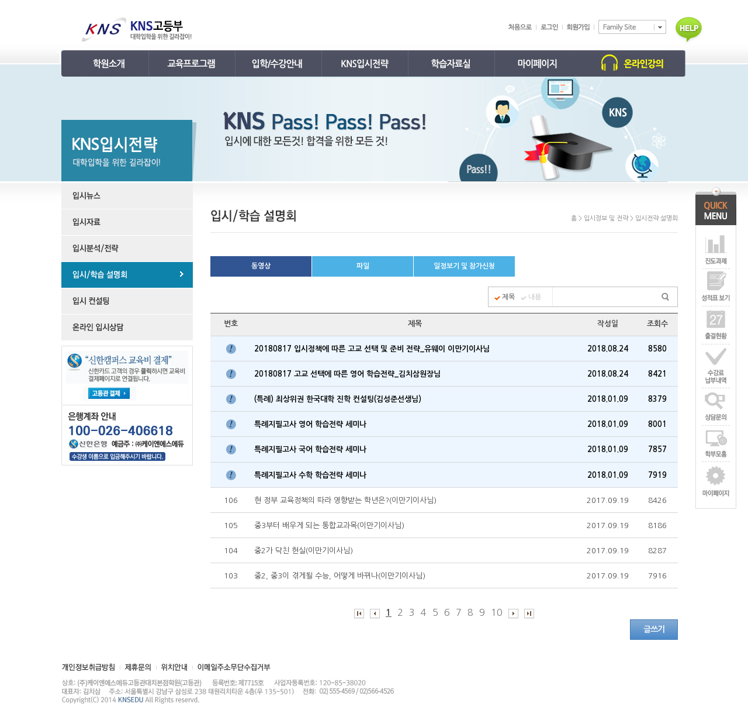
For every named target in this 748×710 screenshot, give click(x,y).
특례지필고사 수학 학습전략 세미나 (311, 475)
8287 (657, 550)
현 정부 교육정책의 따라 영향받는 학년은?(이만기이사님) (346, 500)
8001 (657, 424)
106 (231, 500)
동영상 (261, 266)
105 (231, 525)
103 (231, 576)
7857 (657, 449)
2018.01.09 (607, 399)
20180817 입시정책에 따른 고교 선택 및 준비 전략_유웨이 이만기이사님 (373, 349)
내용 (534, 297)
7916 (657, 576)
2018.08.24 (607, 349)
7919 (657, 475)
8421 (657, 374)
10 (497, 612)
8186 (657, 525)
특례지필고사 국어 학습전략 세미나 (311, 449)
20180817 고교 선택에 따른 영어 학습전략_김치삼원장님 (348, 374)
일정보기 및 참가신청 (464, 266)
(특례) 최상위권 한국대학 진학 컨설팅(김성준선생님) (340, 399)
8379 (657, 399)
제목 (508, 297)
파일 (362, 266)
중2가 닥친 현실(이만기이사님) (304, 550)
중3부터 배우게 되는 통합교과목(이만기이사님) (330, 525)
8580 (657, 349)
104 (231, 550)
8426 (657, 500)
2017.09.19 (608, 500)
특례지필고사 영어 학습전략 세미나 (311, 424)
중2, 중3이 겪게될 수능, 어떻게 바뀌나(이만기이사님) (341, 576)
